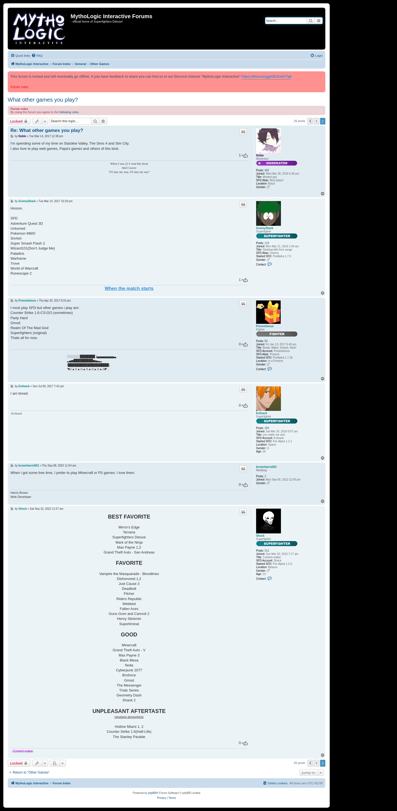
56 (266, 341)
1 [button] (316, 121)
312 (267, 550)
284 (267, 428)
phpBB (152, 792)
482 (267, 170)
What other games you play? (43, 100)
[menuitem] (36, 55)
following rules (69, 112)
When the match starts (129, 288)
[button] (310, 121)
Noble (260, 155)
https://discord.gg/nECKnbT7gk (266, 76)
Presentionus (264, 326)
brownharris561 (266, 466)
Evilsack (261, 413)
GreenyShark (264, 228)
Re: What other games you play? (46, 130)
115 (267, 243)
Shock (260, 535)
